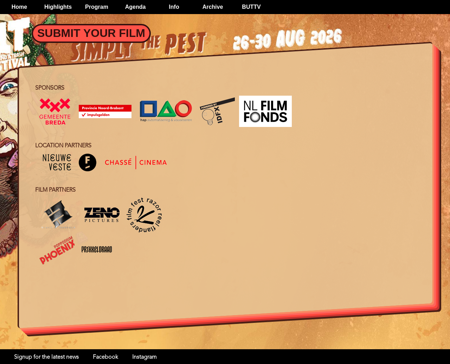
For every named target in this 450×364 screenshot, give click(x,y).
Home (19, 7)
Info (174, 7)
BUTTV (251, 7)
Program (96, 7)
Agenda (135, 7)
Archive (212, 7)
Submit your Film (91, 33)
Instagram (144, 357)
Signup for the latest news (46, 357)
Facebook (105, 357)
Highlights (58, 7)
